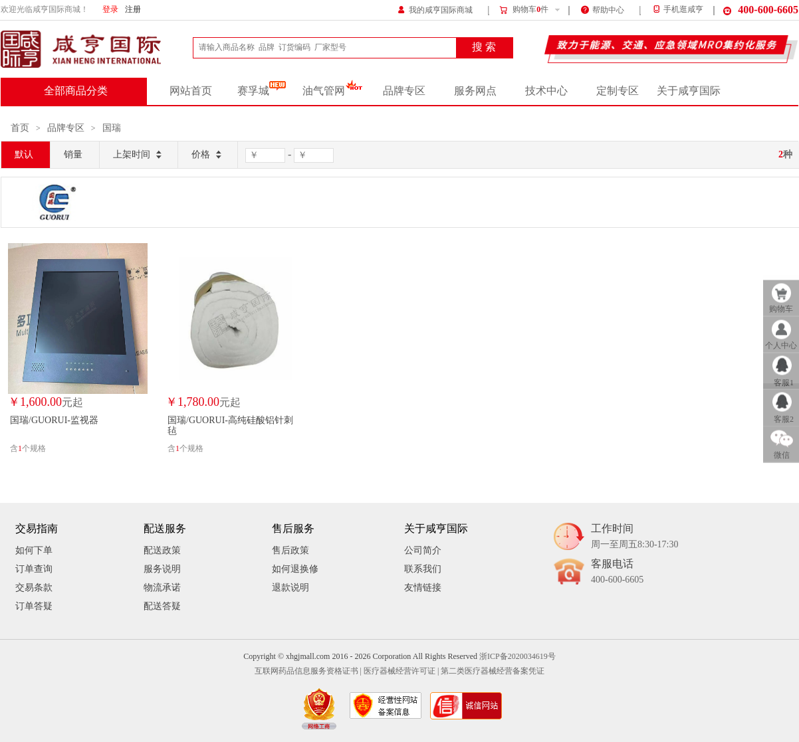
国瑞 (111, 128)
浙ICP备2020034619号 (517, 656)
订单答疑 (34, 606)
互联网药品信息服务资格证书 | (308, 671)
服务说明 (162, 569)
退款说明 (290, 588)
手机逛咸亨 (677, 9)
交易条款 (34, 588)
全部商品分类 (76, 91)
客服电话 (617, 572)
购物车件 (523, 10)
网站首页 (191, 91)
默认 (24, 154)
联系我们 (422, 569)
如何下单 (34, 550)
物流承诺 (162, 588)
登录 (110, 9)
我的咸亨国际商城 (435, 9)
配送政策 (162, 550)
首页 (20, 128)
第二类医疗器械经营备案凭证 (492, 671)
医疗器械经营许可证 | (401, 671)
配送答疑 (162, 606)
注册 (133, 9)
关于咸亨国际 (689, 91)
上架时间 (138, 155)
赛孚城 (261, 91)
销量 (73, 154)
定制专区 (617, 91)
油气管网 (332, 91)
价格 (207, 155)
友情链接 (422, 588)
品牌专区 (404, 91)
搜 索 (484, 47)
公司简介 (422, 550)
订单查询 (34, 569)
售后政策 (290, 550)
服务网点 (475, 91)
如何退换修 (295, 569)
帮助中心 (602, 9)
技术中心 (546, 91)
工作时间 (634, 537)
